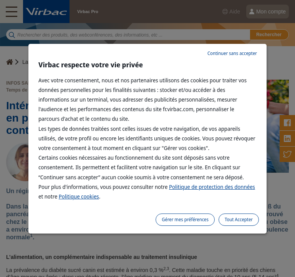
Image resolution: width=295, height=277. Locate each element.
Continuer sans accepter (232, 53)
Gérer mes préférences (185, 219)
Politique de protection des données (212, 186)
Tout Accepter (239, 219)
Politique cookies (79, 196)
